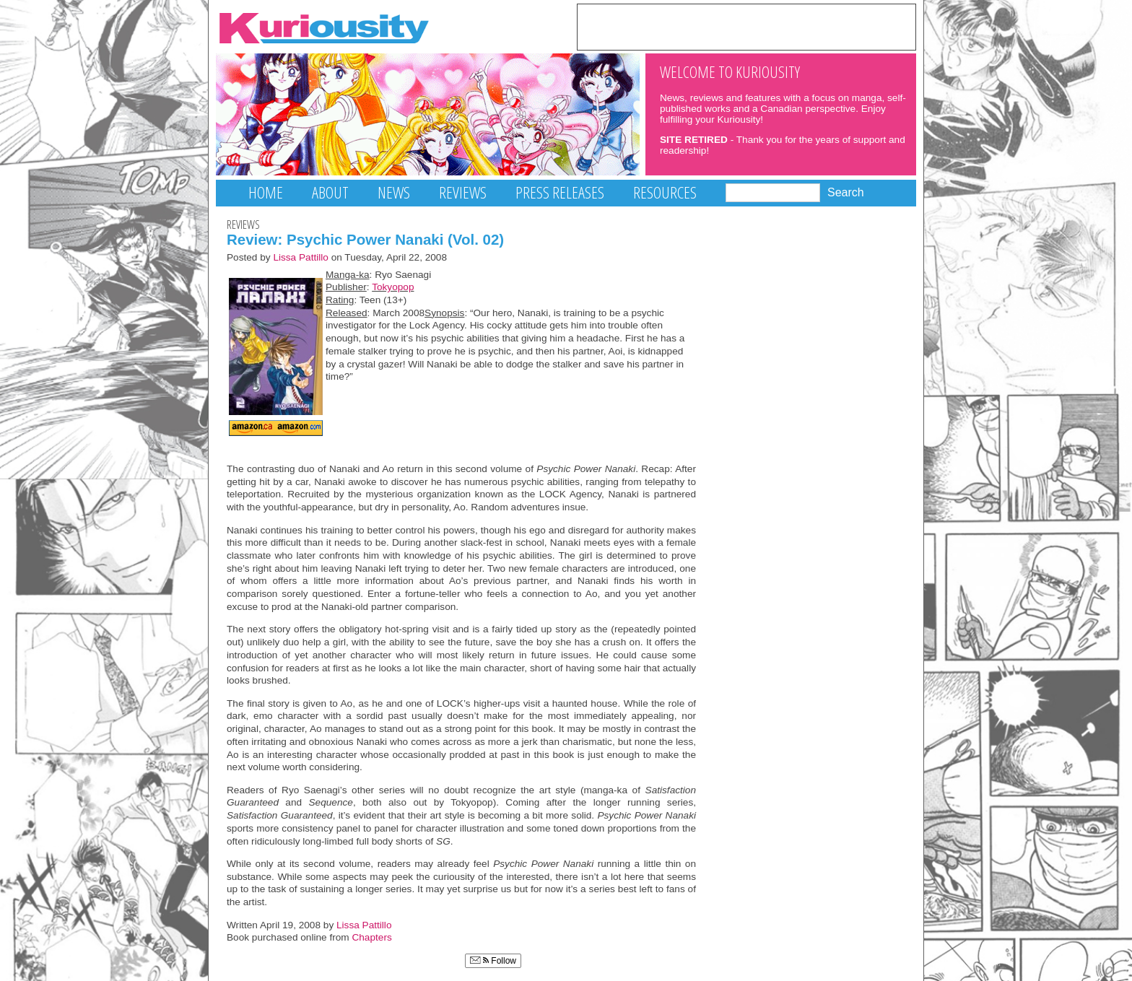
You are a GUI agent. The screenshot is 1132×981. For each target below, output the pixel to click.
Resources (665, 192)
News (394, 192)
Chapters (371, 937)
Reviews (463, 192)
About (330, 192)
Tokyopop (393, 287)
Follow (493, 961)
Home (265, 192)
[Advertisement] (746, 26)
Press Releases (559, 192)
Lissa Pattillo (300, 257)
